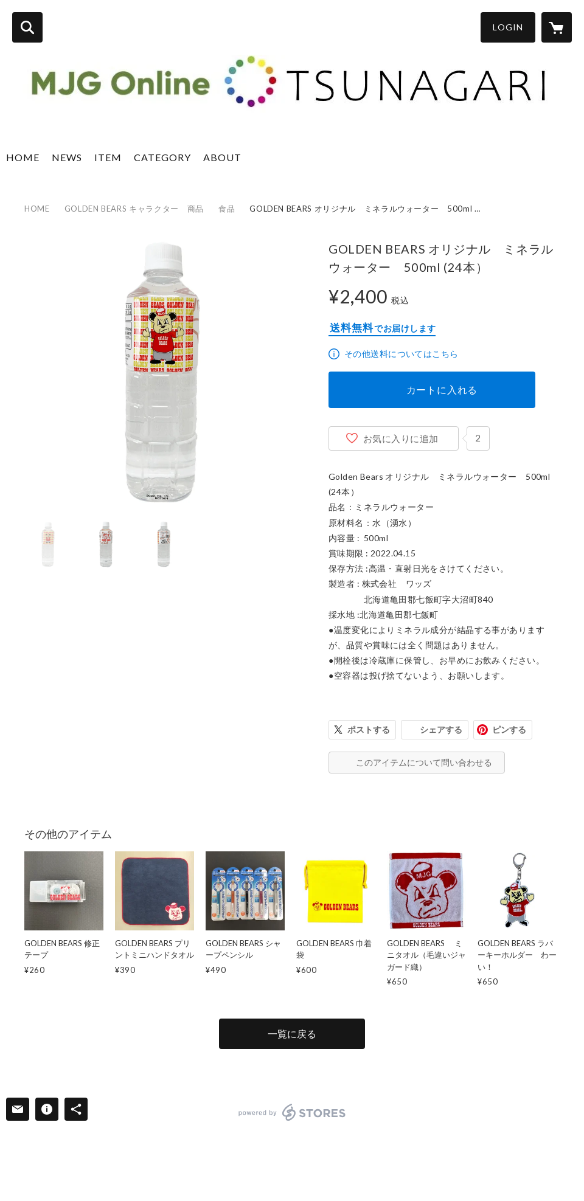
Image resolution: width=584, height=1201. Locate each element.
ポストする (368, 729)
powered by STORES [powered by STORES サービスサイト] (292, 1112)
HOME (23, 157)
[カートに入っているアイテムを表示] (556, 27)
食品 (226, 208)
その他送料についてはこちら (401, 353)
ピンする (509, 729)
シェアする (441, 729)
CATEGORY (162, 157)
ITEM (108, 157)
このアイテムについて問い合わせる (424, 762)
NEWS (67, 157)
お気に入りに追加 (401, 438)
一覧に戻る (292, 1033)
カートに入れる (442, 389)
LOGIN (508, 27)
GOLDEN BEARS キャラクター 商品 (134, 208)
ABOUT (222, 157)
